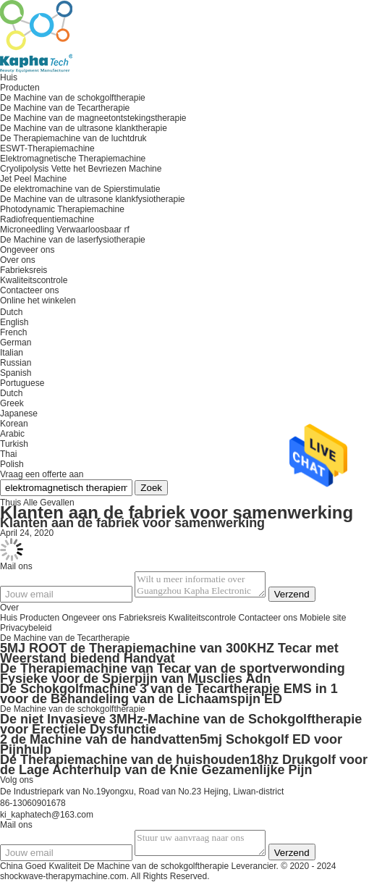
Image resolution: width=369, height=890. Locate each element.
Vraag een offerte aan (41, 474)
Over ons (17, 260)
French (13, 332)
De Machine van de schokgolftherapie (72, 713)
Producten (39, 622)
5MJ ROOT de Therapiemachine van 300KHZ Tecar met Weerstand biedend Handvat (169, 657)
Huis (8, 622)
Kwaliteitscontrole (33, 280)
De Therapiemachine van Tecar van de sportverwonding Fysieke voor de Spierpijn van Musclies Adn (172, 678)
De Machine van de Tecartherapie (65, 642)
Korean (14, 424)
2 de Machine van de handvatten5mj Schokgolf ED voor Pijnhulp (171, 748)
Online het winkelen (38, 300)
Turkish (14, 444)
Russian (15, 363)
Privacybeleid (25, 632)
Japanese (19, 413)
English (14, 322)
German (15, 342)
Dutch (11, 393)
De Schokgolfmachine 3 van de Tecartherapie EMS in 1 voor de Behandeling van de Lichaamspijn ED (169, 698)
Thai (8, 454)
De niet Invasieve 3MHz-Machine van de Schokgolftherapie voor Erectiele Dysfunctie (181, 728)
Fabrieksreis (23, 270)
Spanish (15, 373)
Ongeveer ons (89, 622)
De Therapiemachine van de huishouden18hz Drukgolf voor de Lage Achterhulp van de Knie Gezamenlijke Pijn (184, 769)
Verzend (306, 598)
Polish (12, 464)
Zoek (151, 487)
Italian (11, 353)
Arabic (12, 434)
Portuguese (22, 383)
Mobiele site (323, 622)
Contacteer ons (268, 622)
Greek (12, 403)
